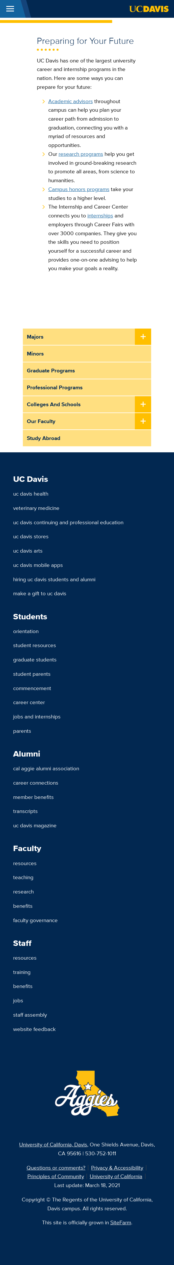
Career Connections (35, 783)
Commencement (32, 688)
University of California (116, 1176)
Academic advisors (70, 101)
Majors (35, 337)
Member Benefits (33, 797)
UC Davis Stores (31, 536)
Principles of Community (55, 1176)
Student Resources (34, 645)
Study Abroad (43, 438)
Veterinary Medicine (36, 508)
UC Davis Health (30, 494)
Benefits (23, 906)
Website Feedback (34, 1029)
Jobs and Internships (37, 716)
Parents (22, 731)
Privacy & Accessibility (117, 1168)
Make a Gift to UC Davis (39, 593)
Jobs (18, 1000)
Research (23, 891)
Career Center (29, 702)
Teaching (23, 877)
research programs (81, 154)
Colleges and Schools (54, 404)
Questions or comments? (56, 1168)
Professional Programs (55, 387)
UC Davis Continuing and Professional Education (68, 522)
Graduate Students (35, 659)
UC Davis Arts (28, 551)
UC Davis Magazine (35, 825)
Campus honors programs (78, 189)
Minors (35, 353)
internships (100, 215)
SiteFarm (120, 1222)
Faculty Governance (35, 920)
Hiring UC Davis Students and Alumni (54, 579)
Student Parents (32, 674)
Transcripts (25, 811)
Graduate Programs (51, 370)
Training (22, 972)
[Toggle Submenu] (143, 337)
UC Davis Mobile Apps (38, 565)
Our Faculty (41, 421)
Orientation (26, 631)
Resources (25, 863)
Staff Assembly (30, 1015)
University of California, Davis (53, 1144)
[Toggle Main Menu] (10, 9)
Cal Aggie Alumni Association (46, 768)
